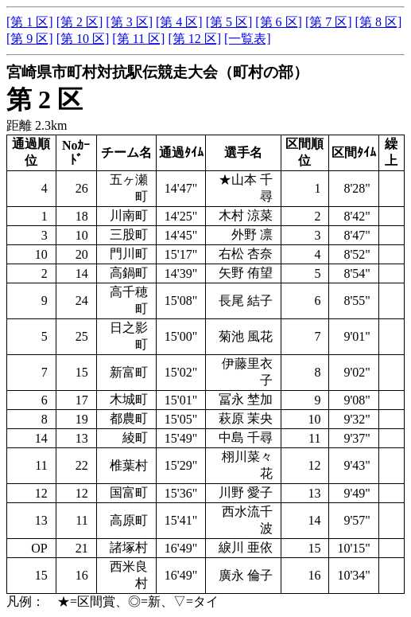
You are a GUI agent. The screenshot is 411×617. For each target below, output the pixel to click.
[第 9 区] (29, 38)
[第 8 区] (378, 22)
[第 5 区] (229, 22)
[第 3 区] (129, 22)
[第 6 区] (278, 22)
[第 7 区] (328, 22)
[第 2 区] (79, 22)
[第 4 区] (179, 22)
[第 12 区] (194, 38)
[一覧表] (247, 38)
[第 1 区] (29, 22)
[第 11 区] (138, 38)
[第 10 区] (83, 38)
